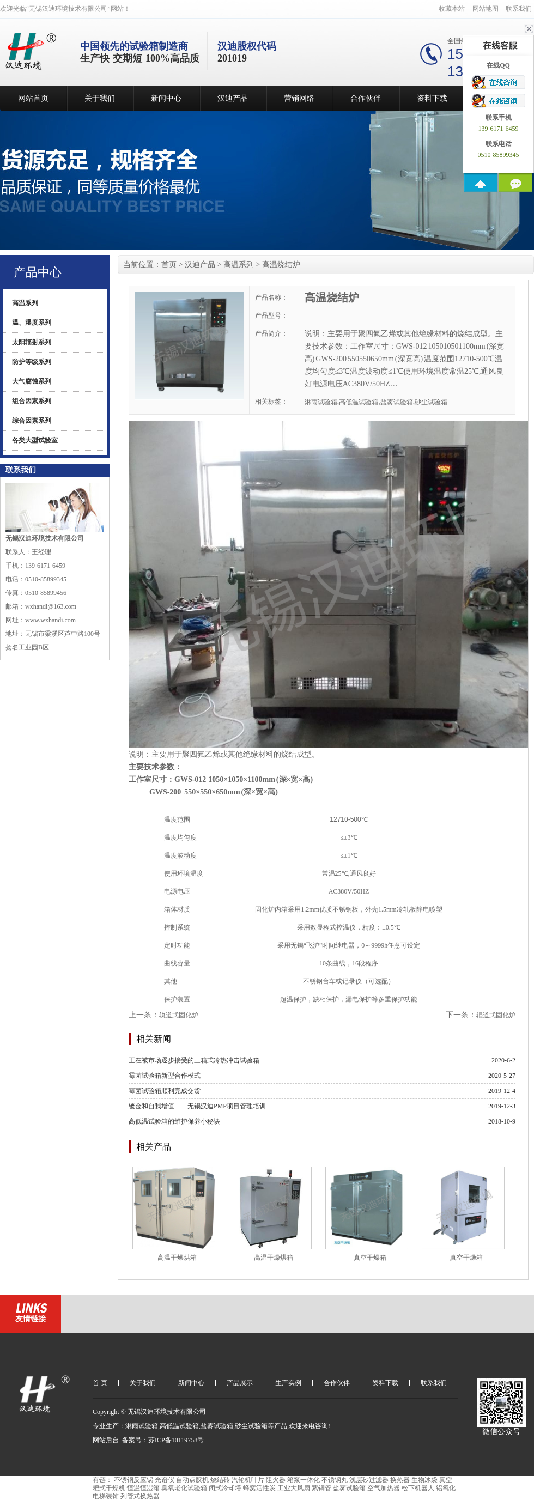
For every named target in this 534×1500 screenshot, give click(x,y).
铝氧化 (446, 1488)
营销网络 (299, 98)
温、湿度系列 (31, 322)
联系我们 (519, 9)
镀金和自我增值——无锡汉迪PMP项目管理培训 (197, 1106)
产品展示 (240, 1383)
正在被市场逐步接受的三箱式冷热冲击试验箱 (194, 1060)
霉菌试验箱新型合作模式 (165, 1075)
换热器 (400, 1480)
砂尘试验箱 (431, 402)
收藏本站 (452, 9)
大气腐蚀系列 (31, 381)
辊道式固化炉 (495, 1015)
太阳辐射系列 (31, 342)
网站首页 (33, 98)
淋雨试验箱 (321, 402)
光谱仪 (164, 1480)
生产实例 (288, 1383)
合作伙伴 (365, 98)
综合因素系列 (31, 420)
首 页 (100, 1383)
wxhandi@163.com (50, 606)
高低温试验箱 (358, 402)
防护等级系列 (31, 362)
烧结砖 (220, 1480)
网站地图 (485, 9)
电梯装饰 (106, 1496)
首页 (169, 264)
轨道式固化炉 (178, 1015)
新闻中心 (166, 98)
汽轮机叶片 (248, 1480)
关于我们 (99, 98)
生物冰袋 (424, 1480)
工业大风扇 (293, 1488)
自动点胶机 (192, 1480)
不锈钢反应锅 (133, 1480)
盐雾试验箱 (396, 402)
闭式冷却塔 (225, 1488)
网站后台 (106, 1440)
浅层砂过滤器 (369, 1480)
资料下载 (432, 98)
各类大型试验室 (35, 440)
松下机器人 (418, 1488)
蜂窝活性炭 (259, 1488)
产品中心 (38, 272)
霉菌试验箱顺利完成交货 (165, 1091)
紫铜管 (321, 1488)
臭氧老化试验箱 (184, 1488)
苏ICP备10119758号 (176, 1440)
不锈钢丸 (334, 1480)
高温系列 (25, 303)
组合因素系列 (31, 401)
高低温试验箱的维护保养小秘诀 (174, 1121)
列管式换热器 (140, 1496)
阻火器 (276, 1480)
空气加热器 (383, 1488)
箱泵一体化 (303, 1480)
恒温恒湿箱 (143, 1488)
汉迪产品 (232, 98)
